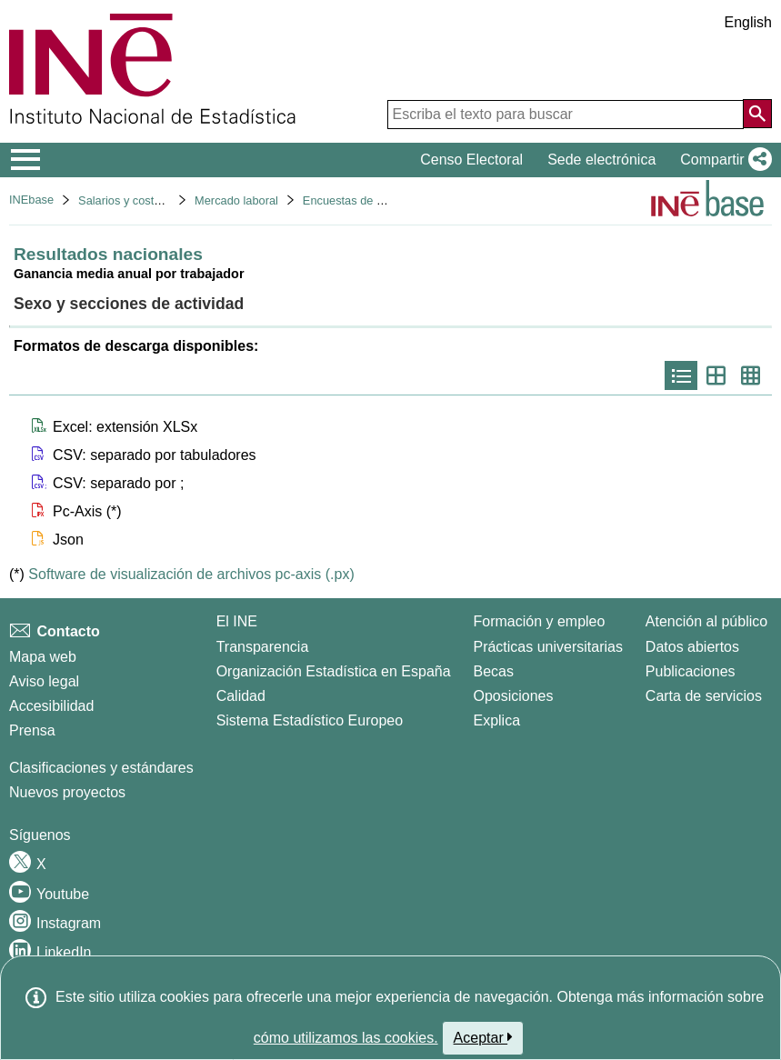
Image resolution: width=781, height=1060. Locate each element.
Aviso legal (44, 681)
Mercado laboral (236, 200)
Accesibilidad (51, 706)
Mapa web (42, 657)
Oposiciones (513, 696)
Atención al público (706, 621)
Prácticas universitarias (548, 647)
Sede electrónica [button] (601, 159)
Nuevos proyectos (67, 792)
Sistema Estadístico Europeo (309, 720)
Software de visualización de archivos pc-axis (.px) (191, 574)
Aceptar (483, 1037)
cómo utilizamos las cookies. (346, 1037)
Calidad (240, 696)
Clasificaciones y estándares (101, 767)
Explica (496, 720)
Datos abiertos (692, 647)
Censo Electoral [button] (471, 159)
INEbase (31, 199)
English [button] (748, 22)
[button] (722, 160)
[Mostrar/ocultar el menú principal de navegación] (26, 160)
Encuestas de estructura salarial (385, 200)
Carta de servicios (704, 696)
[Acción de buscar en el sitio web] (757, 113)
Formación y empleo (539, 621)
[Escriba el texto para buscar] (565, 114)
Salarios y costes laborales (147, 200)
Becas (493, 671)
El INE (236, 621)
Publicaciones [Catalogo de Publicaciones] (691, 671)
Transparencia (262, 647)
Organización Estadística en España (333, 671)
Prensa (32, 730)
